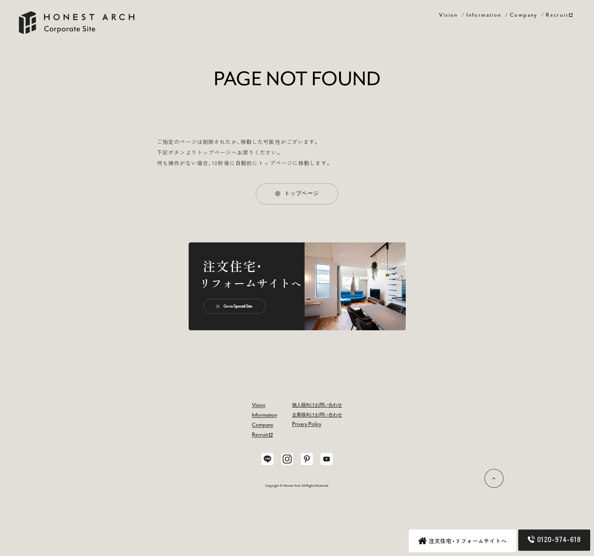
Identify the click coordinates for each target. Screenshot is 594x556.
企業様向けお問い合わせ (317, 415)
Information (483, 15)
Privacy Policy (306, 424)
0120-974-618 (554, 539)
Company (524, 15)
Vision (448, 15)
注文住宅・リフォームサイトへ (462, 541)
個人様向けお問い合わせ (317, 405)
